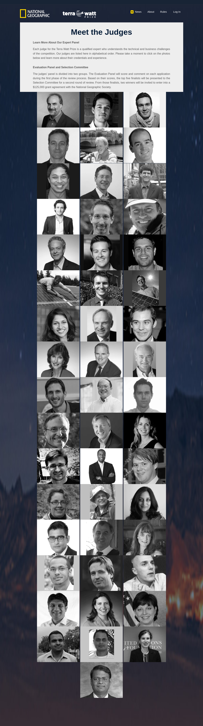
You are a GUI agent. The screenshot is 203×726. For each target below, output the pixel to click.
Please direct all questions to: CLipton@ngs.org (158, 708)
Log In (177, 11)
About (150, 11)
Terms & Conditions (30, 703)
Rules (163, 11)
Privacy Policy (53, 703)
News (136, 12)
